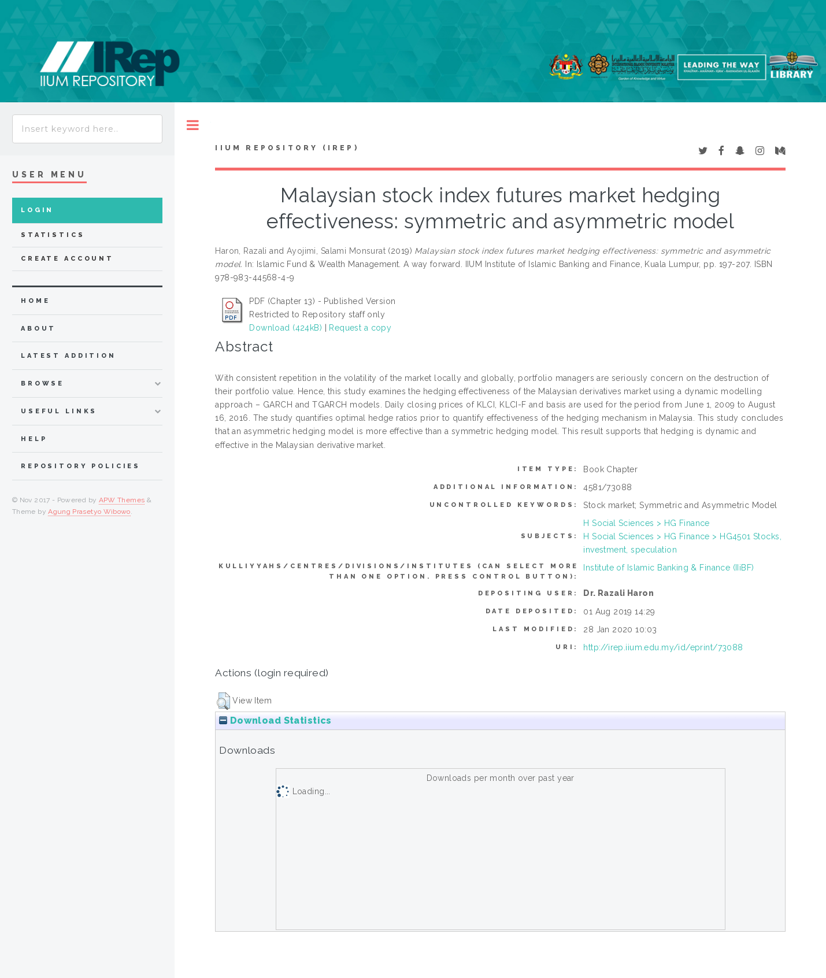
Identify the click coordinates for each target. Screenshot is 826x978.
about (38, 328)
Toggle (193, 125)
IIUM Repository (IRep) (286, 148)
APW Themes (122, 500)
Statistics (53, 235)
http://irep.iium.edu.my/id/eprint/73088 (663, 647)
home (35, 301)
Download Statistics (275, 720)
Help (34, 439)
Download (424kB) (285, 327)
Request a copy (360, 327)
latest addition (68, 356)
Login (37, 210)
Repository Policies (80, 466)
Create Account (67, 258)
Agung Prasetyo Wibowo (89, 511)
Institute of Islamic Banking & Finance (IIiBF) (668, 567)
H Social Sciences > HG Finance (646, 523)
